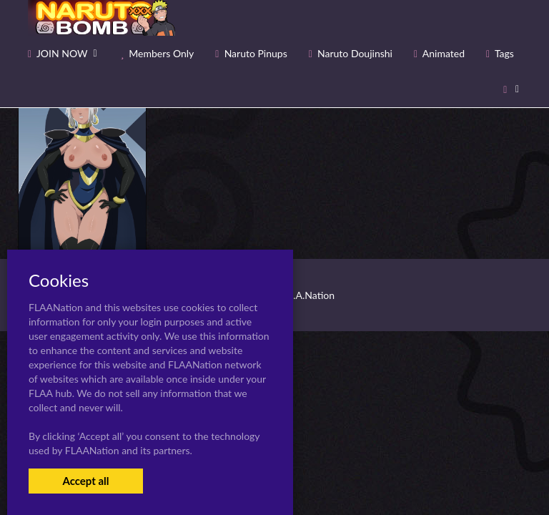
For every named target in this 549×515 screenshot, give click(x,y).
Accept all (85, 480)
